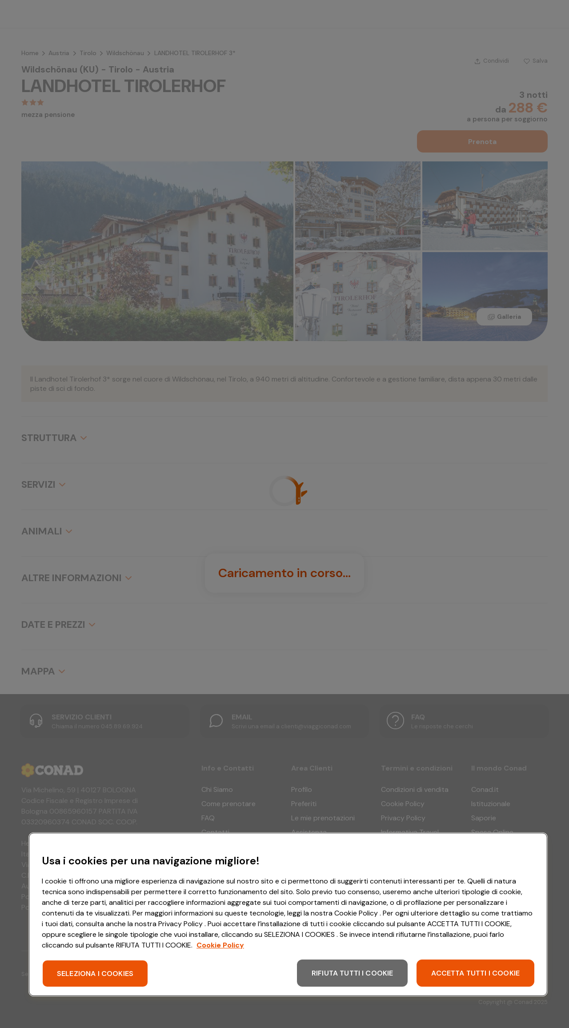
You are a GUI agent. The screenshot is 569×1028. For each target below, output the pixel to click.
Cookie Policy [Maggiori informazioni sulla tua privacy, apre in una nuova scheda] (220, 945)
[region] (288, 914)
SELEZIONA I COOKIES (95, 973)
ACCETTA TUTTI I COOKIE (475, 973)
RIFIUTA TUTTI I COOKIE (352, 973)
